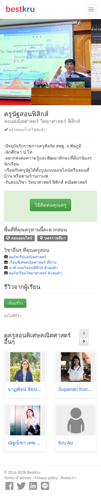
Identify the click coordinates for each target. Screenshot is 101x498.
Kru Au (65, 443)
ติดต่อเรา (68, 478)
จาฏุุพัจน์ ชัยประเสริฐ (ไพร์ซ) (38, 389)
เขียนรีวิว (15, 303)
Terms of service (18, 478)
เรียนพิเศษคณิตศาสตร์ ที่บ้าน (33, 262)
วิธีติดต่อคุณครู (50, 205)
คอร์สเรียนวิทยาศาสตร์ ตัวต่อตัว (35, 273)
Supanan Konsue (77, 389)
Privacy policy (46, 478)
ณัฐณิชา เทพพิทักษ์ (28, 443)
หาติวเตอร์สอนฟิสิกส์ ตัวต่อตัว (33, 268)
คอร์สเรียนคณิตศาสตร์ (27, 257)
